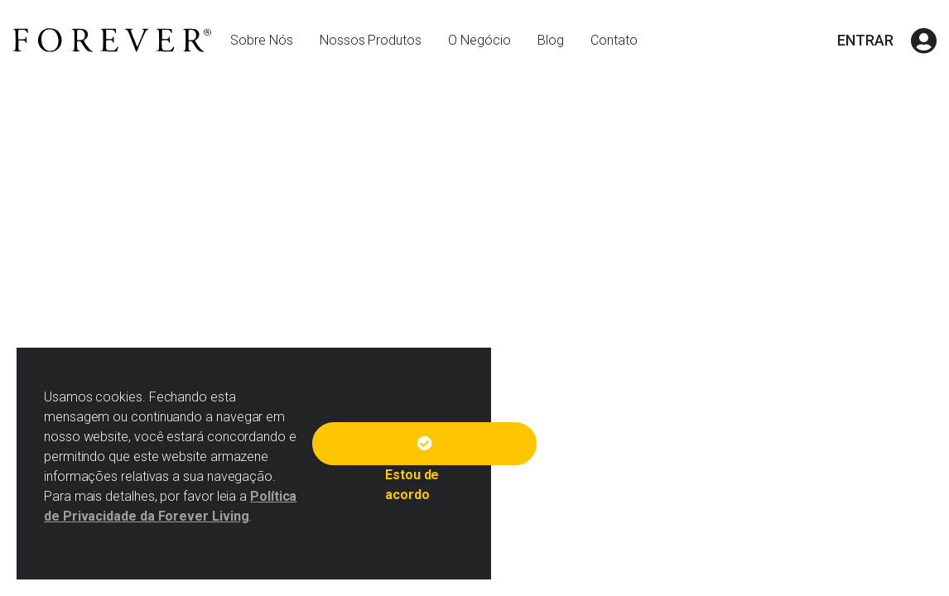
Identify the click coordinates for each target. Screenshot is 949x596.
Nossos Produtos (371, 40)
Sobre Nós (261, 40)
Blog (550, 40)
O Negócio (479, 40)
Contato (614, 40)
